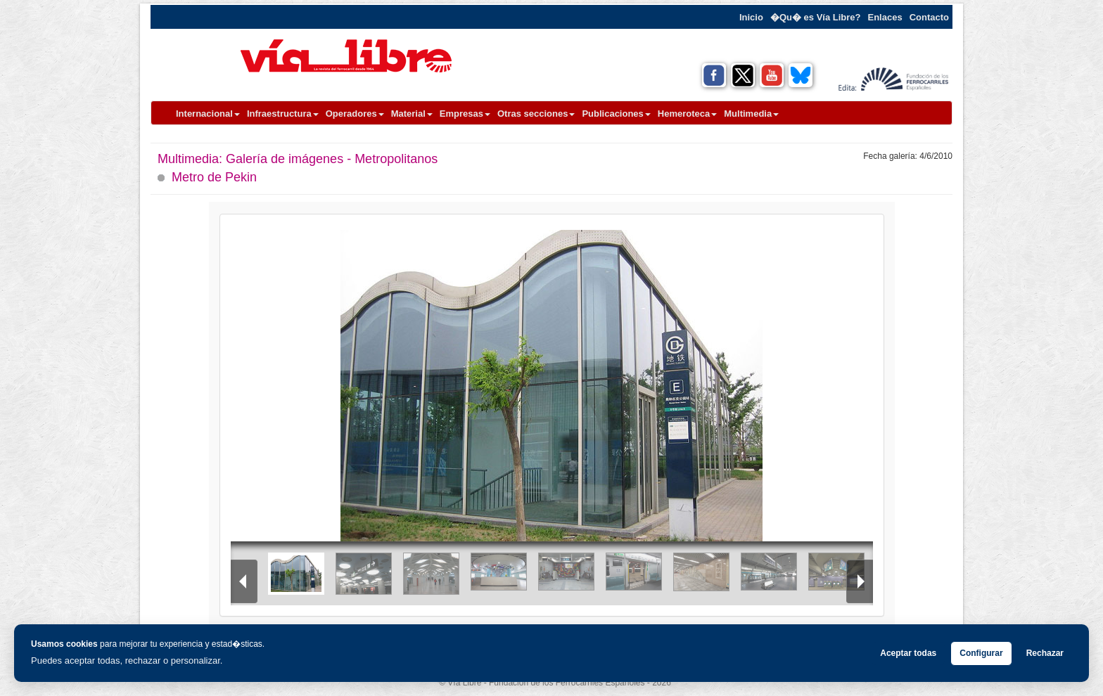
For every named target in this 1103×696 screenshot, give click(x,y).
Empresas (465, 113)
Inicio (751, 17)
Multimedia (751, 113)
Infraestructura (283, 113)
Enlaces (885, 17)
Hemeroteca (687, 113)
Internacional (208, 113)
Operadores (355, 113)
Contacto (929, 17)
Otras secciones (536, 113)
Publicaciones (616, 113)
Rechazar (1045, 653)
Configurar (980, 653)
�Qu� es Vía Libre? (815, 17)
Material (412, 113)
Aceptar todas (908, 653)
